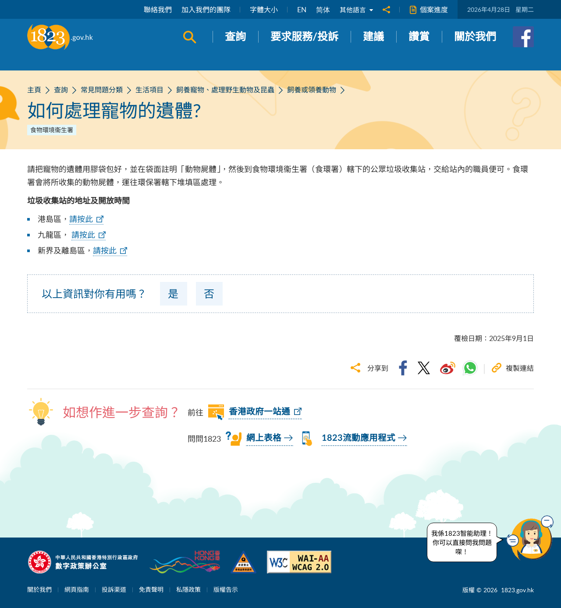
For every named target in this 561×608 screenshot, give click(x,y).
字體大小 (262, 9)
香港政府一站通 (259, 412)
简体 (321, 9)
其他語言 (355, 9)
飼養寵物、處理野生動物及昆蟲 (225, 90)
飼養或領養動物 (311, 90)
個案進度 (428, 10)
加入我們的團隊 (204, 9)
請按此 (81, 219)
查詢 (61, 90)
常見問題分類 (102, 90)
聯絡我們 (156, 9)
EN (300, 9)
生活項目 (149, 90)
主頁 (34, 90)
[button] (532, 538)
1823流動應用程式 (358, 438)
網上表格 (263, 438)
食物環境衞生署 (51, 130)
